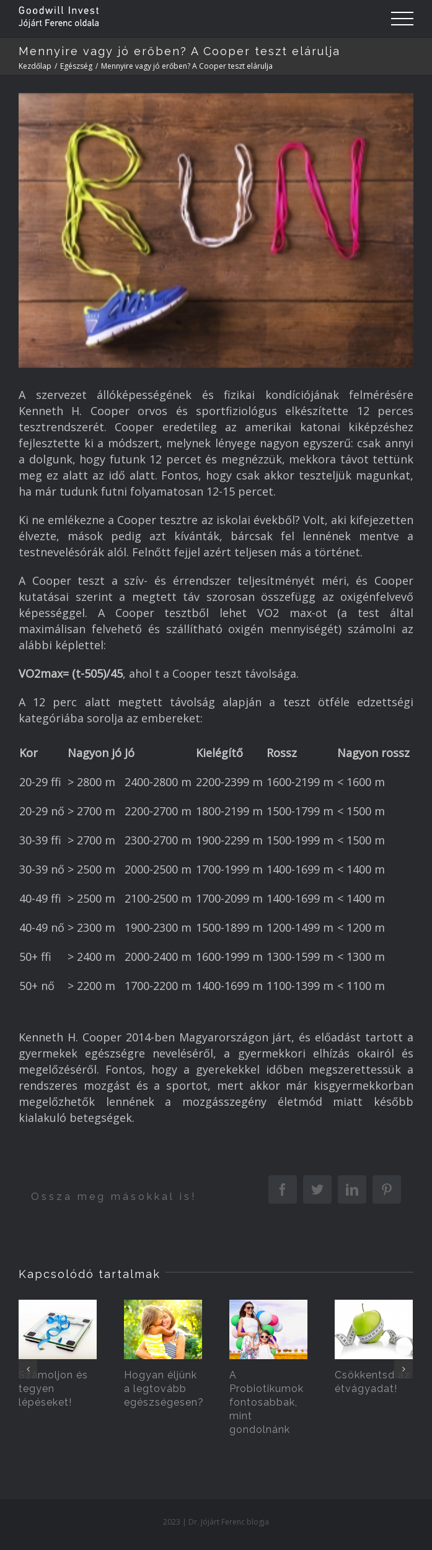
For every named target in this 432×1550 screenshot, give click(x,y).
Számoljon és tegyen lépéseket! (53, 1388)
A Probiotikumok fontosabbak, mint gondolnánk (266, 1402)
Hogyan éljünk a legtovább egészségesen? (164, 1388)
